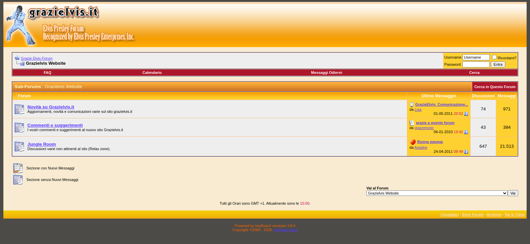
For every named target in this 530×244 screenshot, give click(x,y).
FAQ (47, 72)
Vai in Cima (515, 214)
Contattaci (450, 214)
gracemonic (424, 128)
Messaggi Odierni (326, 72)
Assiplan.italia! (285, 230)
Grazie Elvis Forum (37, 58)
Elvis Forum (472, 214)
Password (452, 64)
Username (453, 57)
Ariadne (420, 147)
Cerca (474, 72)
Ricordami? (504, 58)
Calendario (152, 72)
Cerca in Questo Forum (494, 87)
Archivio (494, 214)
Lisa (418, 109)
